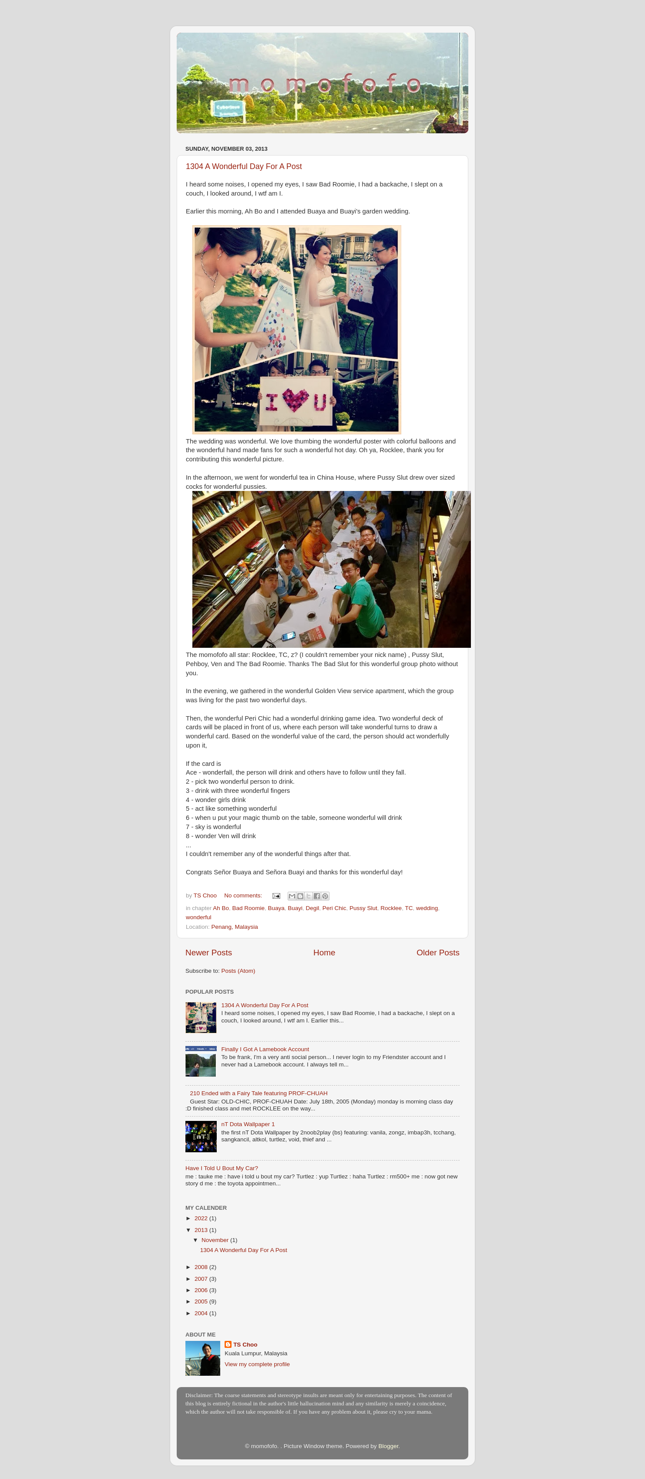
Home (324, 952)
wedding (427, 908)
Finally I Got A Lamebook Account (265, 1049)
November (216, 1240)
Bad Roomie (248, 908)
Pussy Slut (363, 908)
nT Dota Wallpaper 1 (248, 1124)
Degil (312, 908)
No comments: (244, 895)
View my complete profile (257, 1364)
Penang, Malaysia (235, 927)
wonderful (199, 917)
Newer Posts (208, 952)
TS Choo (245, 1344)
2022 (202, 1218)
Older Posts (438, 952)
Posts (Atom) (238, 971)
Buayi (295, 908)
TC (409, 908)
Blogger (388, 1446)
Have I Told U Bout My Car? (221, 1168)
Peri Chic (334, 908)
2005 (202, 1301)
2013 (202, 1230)
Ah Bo (221, 908)
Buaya (276, 908)
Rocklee (391, 908)
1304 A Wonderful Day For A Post (244, 166)
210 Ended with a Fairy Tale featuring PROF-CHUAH (258, 1093)
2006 (202, 1290)
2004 (202, 1313)
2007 (202, 1279)
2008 (202, 1267)
